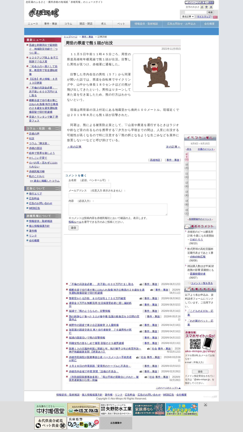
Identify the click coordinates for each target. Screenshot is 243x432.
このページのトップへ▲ (168, 388)
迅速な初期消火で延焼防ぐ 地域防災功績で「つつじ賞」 (43, 49)
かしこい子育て (38, 158)
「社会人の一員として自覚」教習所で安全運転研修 (43, 70)
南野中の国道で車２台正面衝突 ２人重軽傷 (94, 325)
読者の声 (34, 133)
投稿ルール (75, 222)
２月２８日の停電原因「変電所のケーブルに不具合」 (100, 366)
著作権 (33, 230)
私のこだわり (37, 176)
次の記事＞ (173, 146)
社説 (31, 138)
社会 (154, 348)
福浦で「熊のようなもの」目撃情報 (89, 311)
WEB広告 (34, 208)
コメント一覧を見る (200, 283)
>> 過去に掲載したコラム (45, 180)
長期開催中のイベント (200, 219)
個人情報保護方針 (39, 226)
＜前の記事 (74, 146)
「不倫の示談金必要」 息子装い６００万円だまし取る (101, 284)
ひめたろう (196, 239)
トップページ (70, 36)
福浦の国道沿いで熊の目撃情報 (87, 337)
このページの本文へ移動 (199, 2)
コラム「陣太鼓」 (39, 143)
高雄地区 (155, 160)
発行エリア (35, 193)
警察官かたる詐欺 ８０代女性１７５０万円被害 (97, 298)
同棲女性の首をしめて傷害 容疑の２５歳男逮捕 (96, 343)
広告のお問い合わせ (40, 203)
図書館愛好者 (198, 273)
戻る (188, 149)
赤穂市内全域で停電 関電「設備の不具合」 (94, 371)
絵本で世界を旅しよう (42, 153)
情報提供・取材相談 (40, 221)
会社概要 (34, 240)
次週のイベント (206, 149)
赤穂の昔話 (35, 148)
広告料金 (34, 198)
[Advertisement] (122, 258)
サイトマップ (204, 16)
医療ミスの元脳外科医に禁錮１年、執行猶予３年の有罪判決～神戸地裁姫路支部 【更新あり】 (105, 350)
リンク (33, 235)
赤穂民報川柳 (37, 171)
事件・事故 (87, 36)
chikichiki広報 (198, 256)
